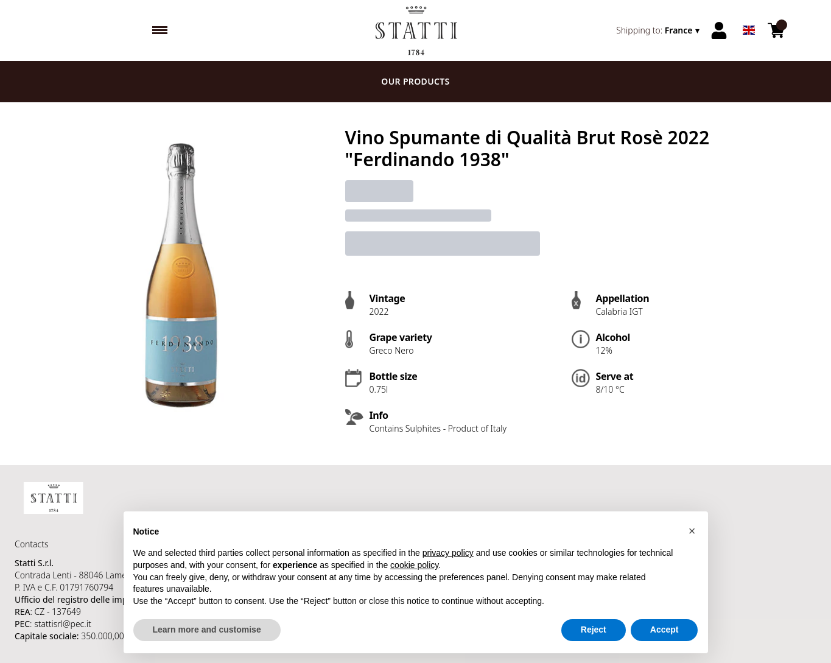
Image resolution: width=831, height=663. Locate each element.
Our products (415, 81)
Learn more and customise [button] (207, 630)
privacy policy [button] (448, 553)
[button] (692, 531)
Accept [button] (664, 630)
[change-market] (659, 30)
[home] (415, 30)
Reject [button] (593, 630)
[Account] (719, 30)
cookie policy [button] (414, 565)
